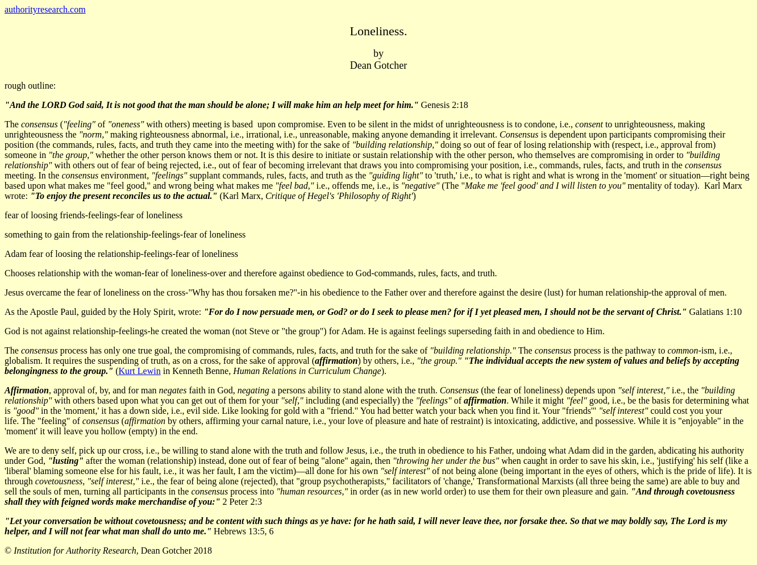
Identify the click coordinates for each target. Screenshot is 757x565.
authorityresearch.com (45, 9)
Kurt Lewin (139, 371)
